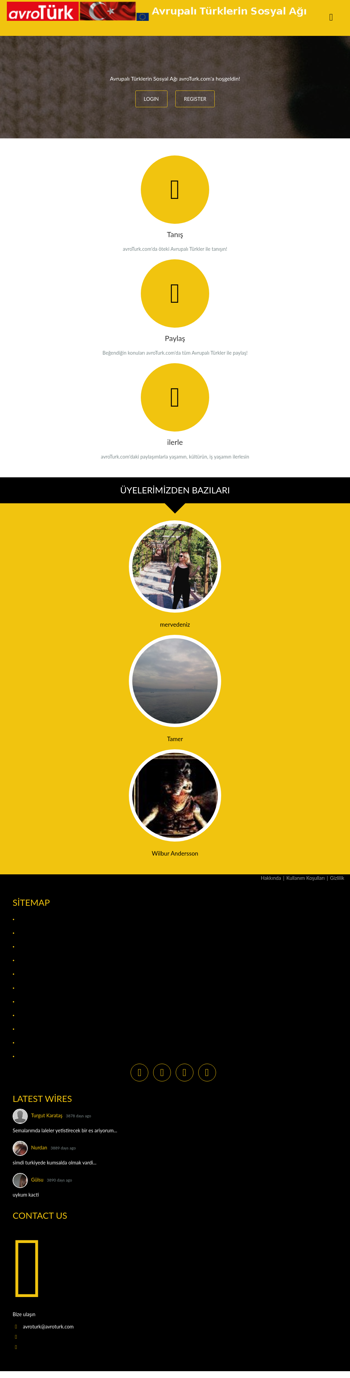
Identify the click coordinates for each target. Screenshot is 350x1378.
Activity (27, 919)
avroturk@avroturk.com (48, 1326)
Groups (26, 988)
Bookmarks (31, 947)
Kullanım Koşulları (305, 878)
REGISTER (195, 99)
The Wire (27, 1056)
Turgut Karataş (47, 1115)
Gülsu (37, 1180)
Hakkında (271, 878)
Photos (26, 1015)
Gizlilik (337, 878)
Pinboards (30, 1029)
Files (22, 974)
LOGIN (151, 99)
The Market (31, 1043)
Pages (23, 1002)
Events (25, 960)
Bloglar (27, 933)
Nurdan (39, 1147)
